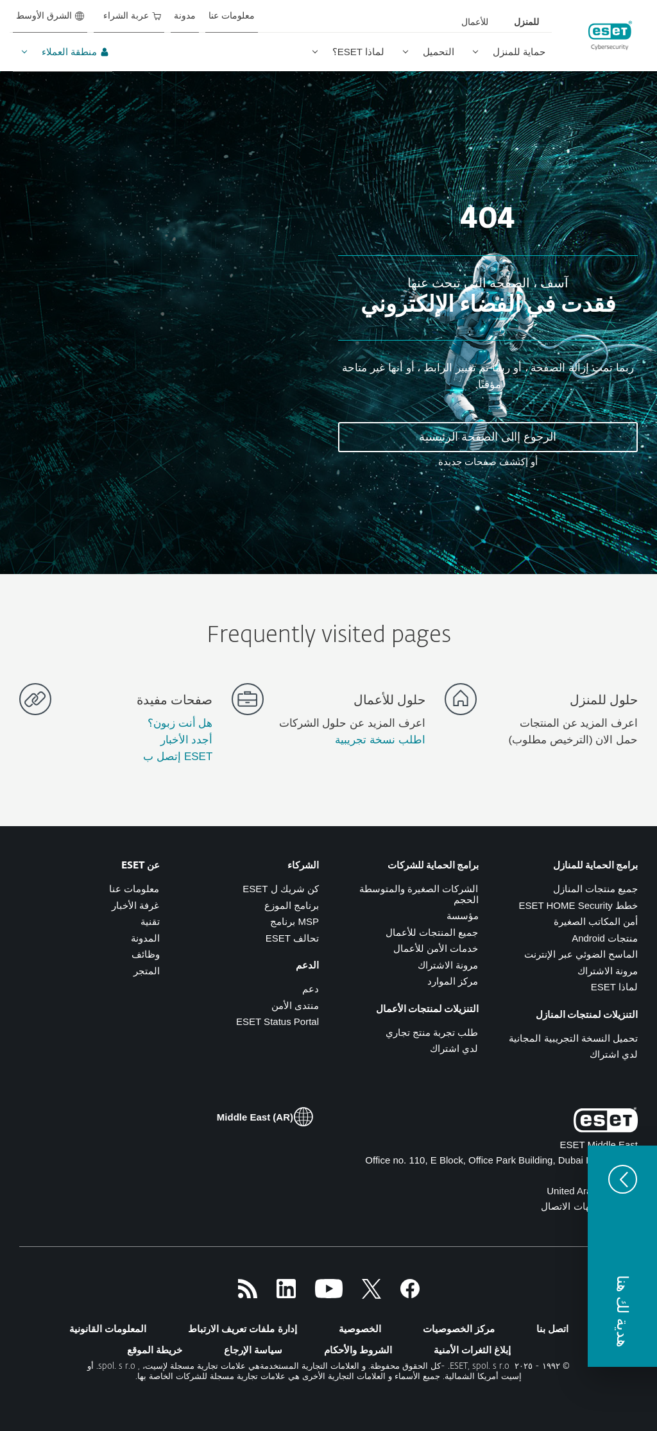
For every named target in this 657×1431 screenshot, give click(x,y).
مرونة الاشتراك (607, 970)
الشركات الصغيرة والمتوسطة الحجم (418, 894)
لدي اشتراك (614, 1054)
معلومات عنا (134, 888)
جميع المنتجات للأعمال (432, 932)
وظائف (146, 954)
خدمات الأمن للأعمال (435, 948)
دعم (310, 988)
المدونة (145, 938)
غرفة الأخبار (135, 905)
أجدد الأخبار (186, 740)
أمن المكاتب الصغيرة (596, 921)
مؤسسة (463, 915)
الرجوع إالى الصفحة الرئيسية (487, 436)
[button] (622, 1256)
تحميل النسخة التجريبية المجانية (573, 1038)
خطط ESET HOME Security (578, 905)
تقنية (150, 921)
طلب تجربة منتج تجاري (432, 1032)
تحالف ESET (292, 938)
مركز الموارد (452, 981)
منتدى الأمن (295, 1005)
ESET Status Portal (277, 1021)
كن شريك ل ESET (281, 888)
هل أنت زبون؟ (180, 723)
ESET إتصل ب (177, 756)
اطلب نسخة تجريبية (380, 740)
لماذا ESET (614, 986)
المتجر (146, 970)
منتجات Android (605, 938)
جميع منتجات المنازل (595, 888)
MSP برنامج (294, 921)
